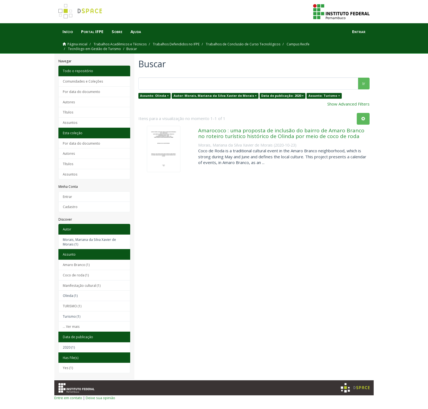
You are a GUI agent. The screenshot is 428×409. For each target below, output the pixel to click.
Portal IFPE (92, 31)
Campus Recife (298, 44)
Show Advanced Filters (348, 104)
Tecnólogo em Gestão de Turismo (94, 48)
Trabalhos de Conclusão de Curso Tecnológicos (243, 44)
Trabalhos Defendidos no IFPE (176, 44)
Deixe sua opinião (100, 397)
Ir (363, 83)
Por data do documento (81, 91)
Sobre (117, 31)
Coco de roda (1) (76, 275)
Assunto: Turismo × (324, 96)
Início (68, 31)
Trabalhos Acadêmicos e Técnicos (120, 44)
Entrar (67, 196)
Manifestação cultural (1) (82, 285)
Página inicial (77, 44)
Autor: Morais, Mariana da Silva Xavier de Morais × (215, 96)
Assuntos (70, 122)
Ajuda (135, 31)
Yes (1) (68, 368)
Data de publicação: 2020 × (282, 96)
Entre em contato (68, 397)
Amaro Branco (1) (76, 264)
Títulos (68, 112)
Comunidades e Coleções (83, 81)
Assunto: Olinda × (154, 96)
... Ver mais (71, 326)
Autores (69, 102)
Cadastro (70, 206)
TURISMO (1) (72, 306)
